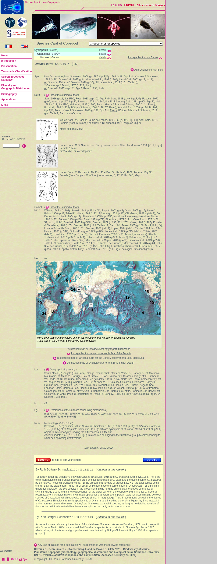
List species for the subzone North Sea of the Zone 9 (101, 353)
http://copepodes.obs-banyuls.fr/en (78, 555)
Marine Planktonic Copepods (42, 2)
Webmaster (6, 551)
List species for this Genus (143, 57)
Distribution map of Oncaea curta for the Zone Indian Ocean (100, 362)
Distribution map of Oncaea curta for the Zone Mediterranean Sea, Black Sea (100, 357)
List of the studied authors (64, 95)
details (103, 50)
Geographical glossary (62, 369)
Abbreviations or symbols (148, 69)
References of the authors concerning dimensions (78, 410)
